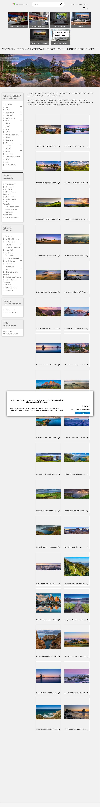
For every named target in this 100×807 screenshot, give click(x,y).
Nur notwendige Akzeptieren (80, 409)
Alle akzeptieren (83, 413)
